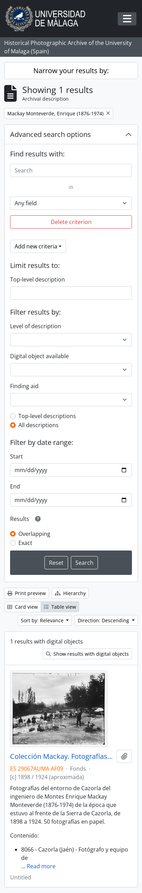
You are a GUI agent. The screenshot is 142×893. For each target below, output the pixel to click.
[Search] (71, 170)
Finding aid (24, 386)
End (15, 486)
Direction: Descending (104, 620)
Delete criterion (71, 222)
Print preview (26, 593)
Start (16, 456)
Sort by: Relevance (43, 620)
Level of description (35, 326)
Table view (60, 606)
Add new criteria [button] (36, 246)
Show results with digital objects (87, 653)
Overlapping (34, 534)
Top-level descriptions (47, 416)
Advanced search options (50, 134)
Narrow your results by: (71, 70)
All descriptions (38, 425)
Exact (25, 543)
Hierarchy (70, 593)
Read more (41, 866)
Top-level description (37, 279)
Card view (22, 606)
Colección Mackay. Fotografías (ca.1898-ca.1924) (62, 756)
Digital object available (39, 356)
